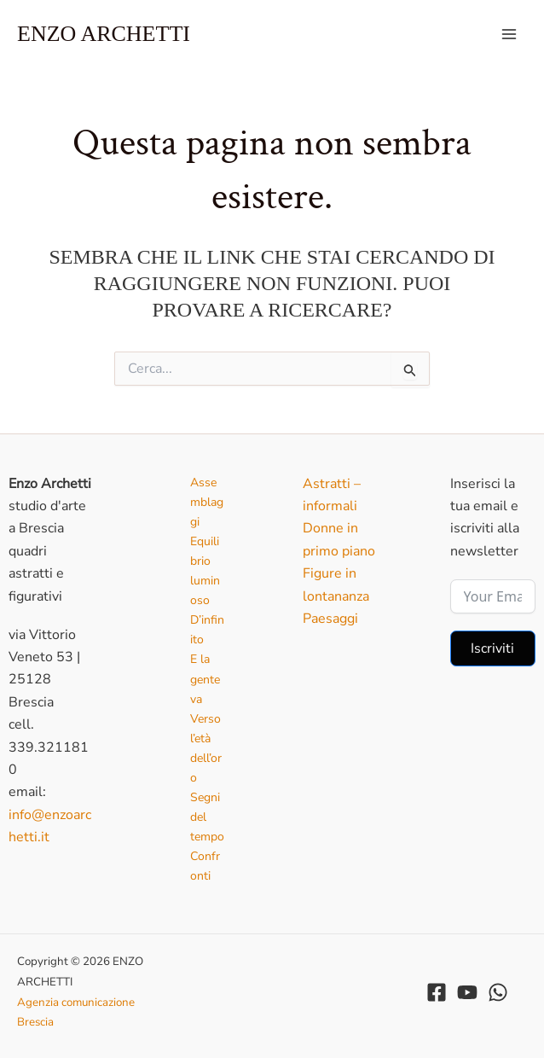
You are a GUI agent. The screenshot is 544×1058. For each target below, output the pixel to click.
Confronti (205, 866)
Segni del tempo (207, 817)
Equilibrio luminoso (205, 570)
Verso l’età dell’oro (206, 748)
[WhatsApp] (498, 992)
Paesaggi (330, 618)
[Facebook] (436, 992)
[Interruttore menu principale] (509, 34)
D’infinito (207, 630)
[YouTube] (467, 992)
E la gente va (205, 678)
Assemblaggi (206, 502)
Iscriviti (492, 648)
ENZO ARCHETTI (103, 33)
